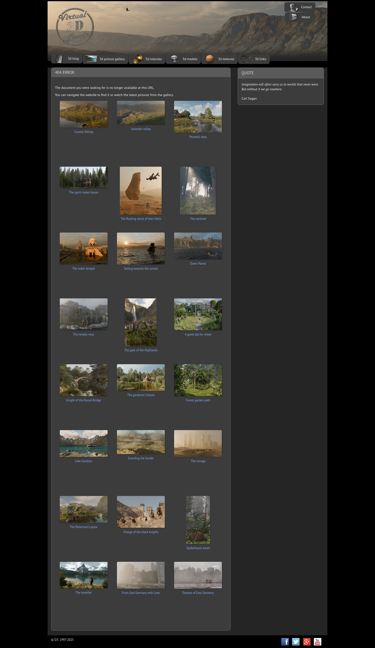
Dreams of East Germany (198, 593)
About (306, 17)
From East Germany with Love (141, 593)
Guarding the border (141, 458)
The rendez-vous (83, 334)
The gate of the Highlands (141, 350)
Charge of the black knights (140, 532)
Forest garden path (198, 400)
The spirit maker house (83, 192)
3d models (189, 59)
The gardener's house (140, 395)
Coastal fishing (83, 132)
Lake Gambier (83, 461)
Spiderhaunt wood (198, 548)
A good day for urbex (198, 334)
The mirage (198, 461)
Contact (306, 7)
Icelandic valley (141, 129)
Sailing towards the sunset (141, 268)
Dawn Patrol (198, 263)
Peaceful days (198, 137)
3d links (260, 59)
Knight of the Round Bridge (83, 400)
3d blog (73, 58)
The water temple (83, 268)
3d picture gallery (112, 59)
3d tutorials (153, 59)
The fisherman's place (83, 527)
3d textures (226, 59)
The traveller (83, 592)
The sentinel (198, 219)
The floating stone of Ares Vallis (141, 219)
